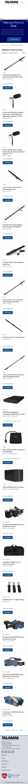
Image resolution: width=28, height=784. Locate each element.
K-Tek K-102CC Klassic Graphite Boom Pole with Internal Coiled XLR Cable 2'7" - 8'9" (14, 152)
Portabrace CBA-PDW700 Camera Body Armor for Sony (13, 638)
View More (8, 87)
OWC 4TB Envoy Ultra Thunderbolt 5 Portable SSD (14, 450)
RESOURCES (5, 761)
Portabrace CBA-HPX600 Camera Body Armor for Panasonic (13, 675)
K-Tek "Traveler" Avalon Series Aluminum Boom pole (12, 188)
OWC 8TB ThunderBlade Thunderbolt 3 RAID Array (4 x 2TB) (14, 413)
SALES (3, 758)
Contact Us (26, 2)
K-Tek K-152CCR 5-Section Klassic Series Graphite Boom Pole (13, 375)
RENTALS (4, 755)
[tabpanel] (14, 12)
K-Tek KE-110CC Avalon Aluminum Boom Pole (13, 263)
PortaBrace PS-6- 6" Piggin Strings (13, 599)
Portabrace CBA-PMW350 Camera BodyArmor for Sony (13, 525)
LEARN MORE (14, 39)
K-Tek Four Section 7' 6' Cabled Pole (14, 337)
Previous (1, 20)
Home (3, 45)
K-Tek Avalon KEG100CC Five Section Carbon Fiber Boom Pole (13, 76)
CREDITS (4, 767)
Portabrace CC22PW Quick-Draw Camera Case (13, 713)
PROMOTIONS (6, 770)
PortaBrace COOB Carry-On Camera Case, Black (11, 563)
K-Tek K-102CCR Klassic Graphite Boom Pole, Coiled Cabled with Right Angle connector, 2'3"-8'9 (13, 114)
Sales (7, 45)
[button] (2, 2)
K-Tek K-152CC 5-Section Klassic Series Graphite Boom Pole (13, 301)
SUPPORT (4, 764)
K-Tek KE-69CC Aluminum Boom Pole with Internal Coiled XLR (12, 226)
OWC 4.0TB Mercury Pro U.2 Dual (13, 487)
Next (26, 20)
